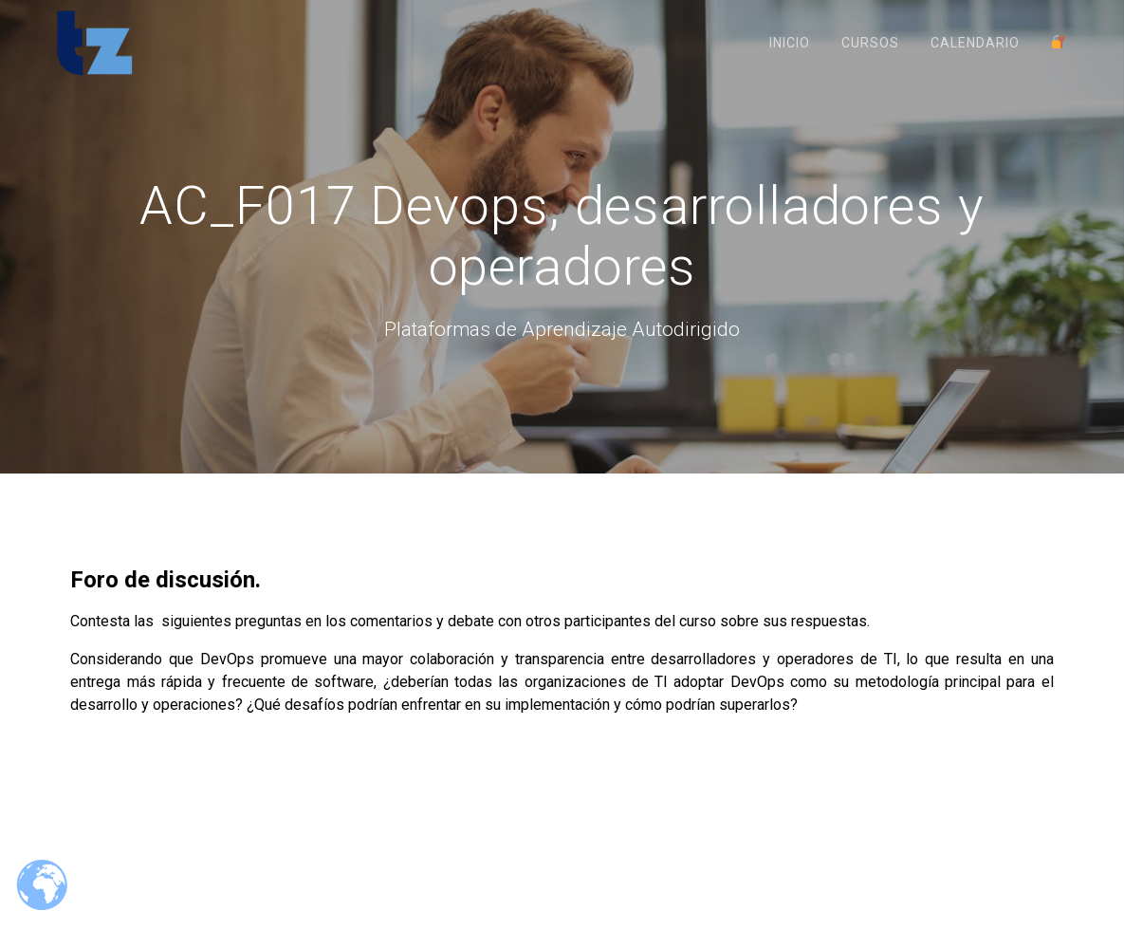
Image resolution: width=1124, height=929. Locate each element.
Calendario (975, 42)
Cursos (870, 42)
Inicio (789, 42)
